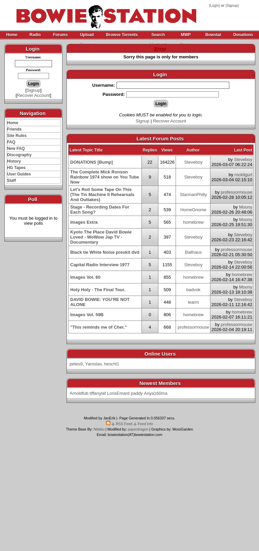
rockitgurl (243, 174)
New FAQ (16, 148)
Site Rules (17, 135)
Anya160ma (155, 393)
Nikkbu (99, 429)
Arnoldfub (79, 393)
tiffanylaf (97, 393)
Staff (11, 180)
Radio (35, 34)
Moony (245, 207)
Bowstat (213, 34)
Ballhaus (193, 252)
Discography (19, 155)
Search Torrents (158, 35)
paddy (137, 393)
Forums (60, 34)
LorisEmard (118, 393)
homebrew (193, 222)
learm (193, 302)
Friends (14, 129)
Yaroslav (93, 363)
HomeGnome (193, 209)
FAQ (11, 142)
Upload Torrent (87, 35)
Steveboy (193, 162)
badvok (193, 289)
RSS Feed (124, 424)
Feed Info (145, 424)
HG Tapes (16, 167)
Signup (232, 5)
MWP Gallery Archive (185, 35)
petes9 (76, 363)
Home (11, 34)
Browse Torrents (122, 34)
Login (214, 5)
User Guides (19, 174)
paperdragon (138, 429)
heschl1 (111, 363)
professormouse (236, 192)
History (14, 161)
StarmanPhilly (193, 194)
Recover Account (33, 95)
